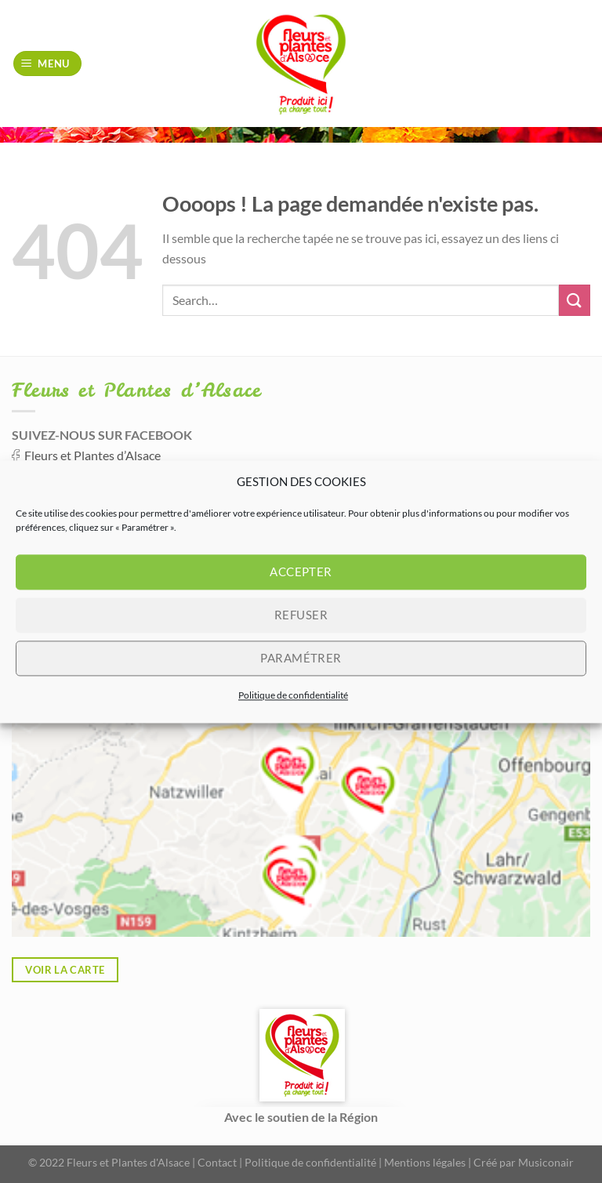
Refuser (301, 615)
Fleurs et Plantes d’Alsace (92, 455)
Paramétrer (301, 658)
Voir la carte (64, 969)
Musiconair (546, 1162)
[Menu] (47, 64)
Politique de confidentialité (293, 695)
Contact (217, 1162)
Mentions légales (425, 1162)
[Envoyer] (574, 300)
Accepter (301, 571)
